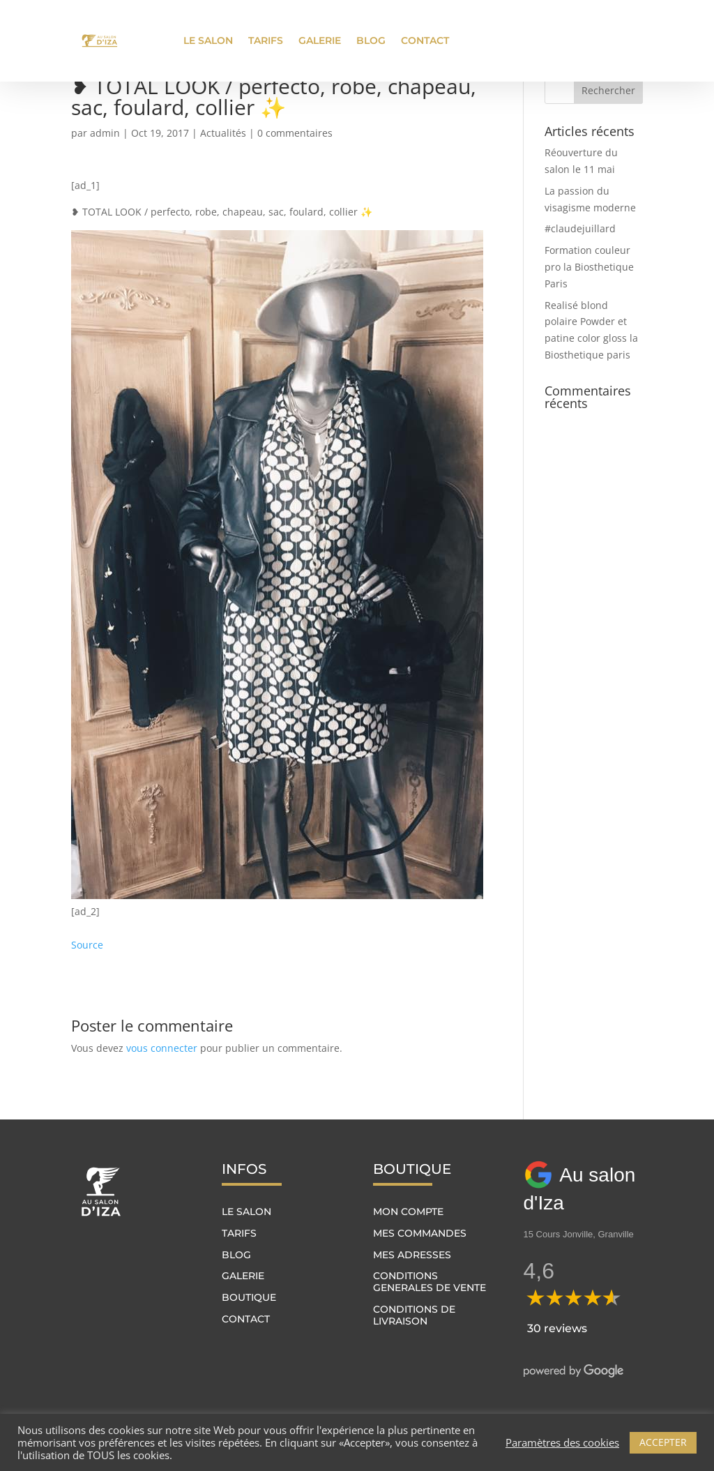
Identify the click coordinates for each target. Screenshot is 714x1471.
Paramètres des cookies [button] (562, 1442)
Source (87, 944)
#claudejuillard (580, 228)
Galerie (319, 40)
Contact (425, 40)
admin (105, 132)
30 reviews (557, 1328)
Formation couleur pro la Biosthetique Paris (589, 266)
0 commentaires (295, 132)
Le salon (208, 40)
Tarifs (265, 40)
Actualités (223, 132)
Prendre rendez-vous (578, 40)
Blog (371, 40)
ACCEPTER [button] (663, 1442)
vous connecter (161, 1048)
